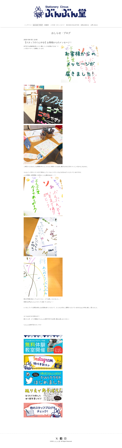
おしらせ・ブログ (37, 25)
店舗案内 (46, 25)
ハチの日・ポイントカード (57, 25)
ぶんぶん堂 (57, 441)
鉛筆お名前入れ (85, 25)
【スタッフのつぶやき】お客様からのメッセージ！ (48, 42)
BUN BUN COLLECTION (72, 25)
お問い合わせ (94, 25)
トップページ (28, 25)
